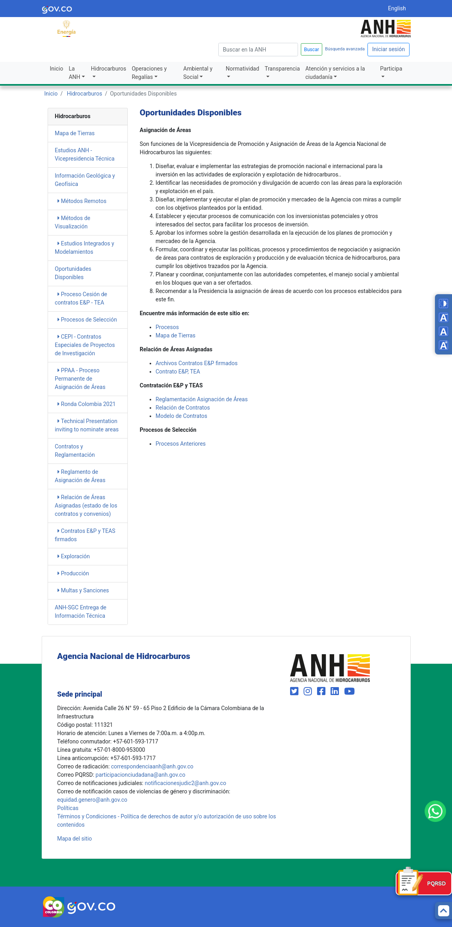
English (397, 8)
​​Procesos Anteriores (181, 444)
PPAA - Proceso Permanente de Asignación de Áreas (80, 378)
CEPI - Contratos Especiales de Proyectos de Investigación (85, 344)
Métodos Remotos (82, 201)
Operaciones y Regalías (149, 72)
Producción (73, 573)
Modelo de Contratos (181, 416)
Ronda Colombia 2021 (86, 404)
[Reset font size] (443, 331)
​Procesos (167, 327)
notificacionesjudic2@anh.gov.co (185, 783)
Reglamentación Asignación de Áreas (202, 399)
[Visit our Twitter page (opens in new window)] (295, 691)
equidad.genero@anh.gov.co (92, 800)
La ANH (74, 72)
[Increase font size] (443, 345)
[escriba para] (258, 49)
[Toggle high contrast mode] (443, 303)
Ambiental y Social (198, 72)
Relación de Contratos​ (183, 407)
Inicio (56, 68)
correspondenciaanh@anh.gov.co (152, 766)
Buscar (311, 49)
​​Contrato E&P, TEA (178, 371)
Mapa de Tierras (75, 133)
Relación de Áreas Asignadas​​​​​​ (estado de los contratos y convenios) (86, 505)
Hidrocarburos (108, 68)
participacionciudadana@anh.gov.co (140, 775)
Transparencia (282, 68)
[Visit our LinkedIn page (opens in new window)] (336, 691)
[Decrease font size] (443, 317)
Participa (391, 68)
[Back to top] (443, 910)
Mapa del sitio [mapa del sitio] (74, 838)
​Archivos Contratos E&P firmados (197, 363)
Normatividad (242, 68)
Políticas (68, 808)
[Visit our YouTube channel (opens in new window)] (349, 691)
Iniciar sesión (388, 49)
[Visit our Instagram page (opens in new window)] (309, 691)
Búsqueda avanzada (345, 49)
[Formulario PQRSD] (424, 883)
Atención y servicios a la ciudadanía (335, 72)
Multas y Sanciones (83, 590)
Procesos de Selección (87, 319)
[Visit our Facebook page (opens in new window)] (322, 691)
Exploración (74, 556)
